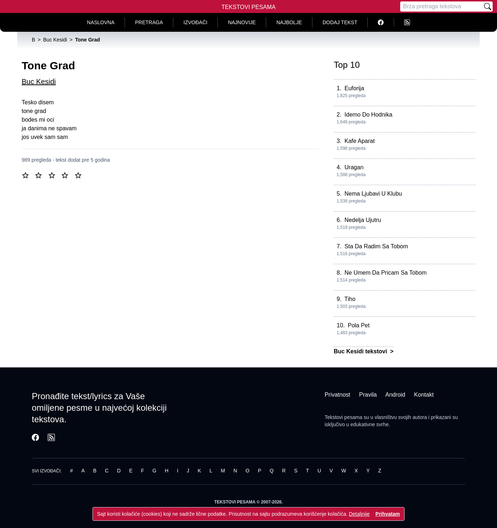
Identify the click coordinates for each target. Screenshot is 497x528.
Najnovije (242, 22)
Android (395, 395)
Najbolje (289, 22)
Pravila (368, 395)
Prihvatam (388, 514)
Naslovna (100, 22)
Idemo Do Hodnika (369, 115)
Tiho (350, 299)
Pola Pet (358, 325)
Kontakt (423, 395)
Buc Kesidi (39, 82)
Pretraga (149, 22)
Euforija (354, 88)
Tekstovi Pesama (248, 7)
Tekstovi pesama (343, 417)
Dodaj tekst (340, 22)
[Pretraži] (488, 6)
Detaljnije (359, 514)
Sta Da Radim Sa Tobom (376, 246)
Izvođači (195, 22)
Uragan (354, 167)
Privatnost (337, 395)
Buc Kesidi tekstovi (361, 351)
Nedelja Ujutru (363, 220)
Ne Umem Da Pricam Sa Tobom (386, 273)
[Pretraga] (441, 6)
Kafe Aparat (360, 141)
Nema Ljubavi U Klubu (373, 194)
